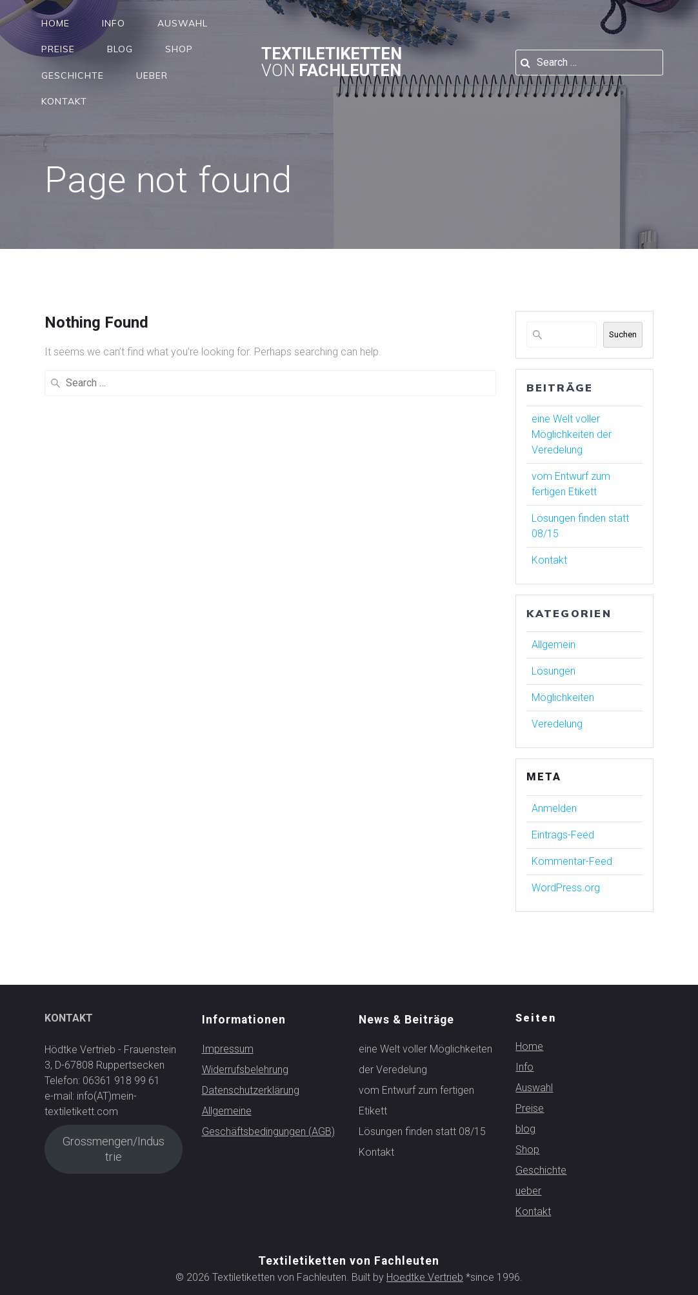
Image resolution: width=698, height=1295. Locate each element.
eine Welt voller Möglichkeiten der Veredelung (572, 434)
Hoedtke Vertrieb (424, 1277)
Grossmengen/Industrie (114, 1148)
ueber (152, 75)
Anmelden (554, 808)
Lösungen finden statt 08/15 (422, 1131)
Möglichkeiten (563, 697)
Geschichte (72, 75)
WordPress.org (566, 888)
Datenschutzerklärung (250, 1090)
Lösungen (553, 671)
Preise (58, 49)
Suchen (623, 334)
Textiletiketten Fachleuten (331, 62)
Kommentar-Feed (572, 861)
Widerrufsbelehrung (245, 1069)
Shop (179, 49)
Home (55, 23)
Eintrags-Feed (563, 835)
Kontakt (64, 101)
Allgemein (553, 644)
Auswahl (182, 23)
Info (113, 23)
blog (120, 49)
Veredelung (557, 724)
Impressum (228, 1049)
